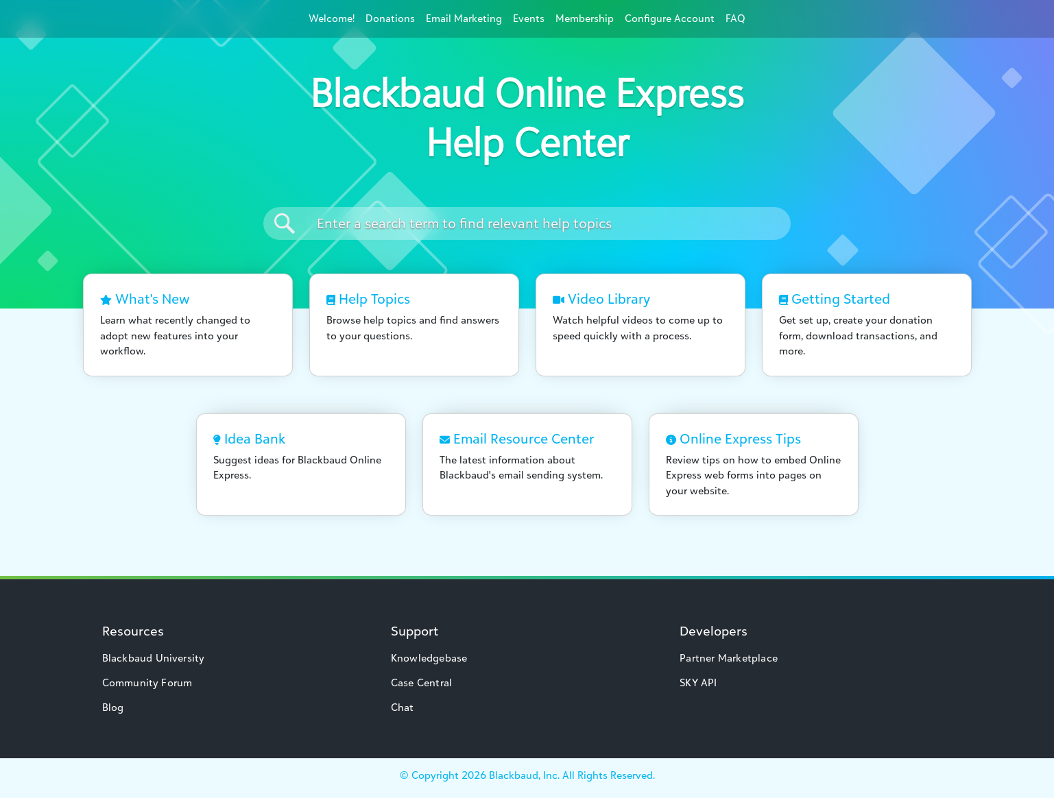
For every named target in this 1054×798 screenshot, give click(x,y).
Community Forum (147, 682)
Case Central (421, 682)
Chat (402, 707)
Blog (113, 707)
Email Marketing (464, 18)
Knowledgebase (429, 657)
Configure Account (670, 18)
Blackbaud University (153, 657)
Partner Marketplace (729, 657)
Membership (584, 18)
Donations (390, 18)
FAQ (735, 18)
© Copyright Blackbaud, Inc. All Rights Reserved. (527, 775)
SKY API (698, 682)
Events (528, 18)
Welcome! (332, 18)
